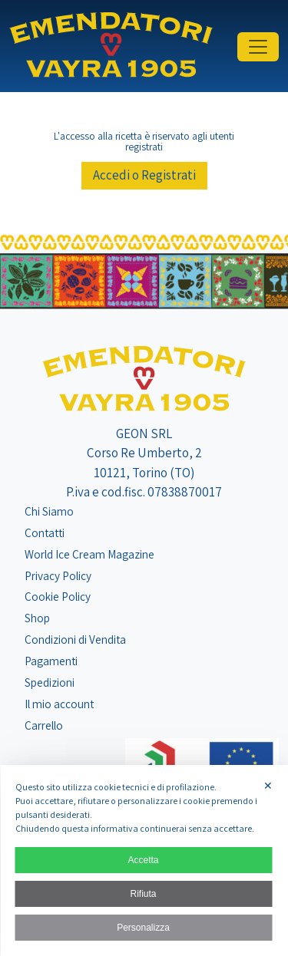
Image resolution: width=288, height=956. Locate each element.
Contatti (45, 532)
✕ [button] (268, 786)
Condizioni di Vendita (75, 639)
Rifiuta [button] (143, 893)
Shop (37, 617)
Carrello (44, 725)
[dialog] (144, 860)
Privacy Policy (58, 575)
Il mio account (59, 703)
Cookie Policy (58, 596)
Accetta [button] (142, 860)
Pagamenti (51, 660)
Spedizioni (49, 682)
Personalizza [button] (143, 927)
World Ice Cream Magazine (89, 554)
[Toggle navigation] (258, 46)
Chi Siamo (49, 511)
